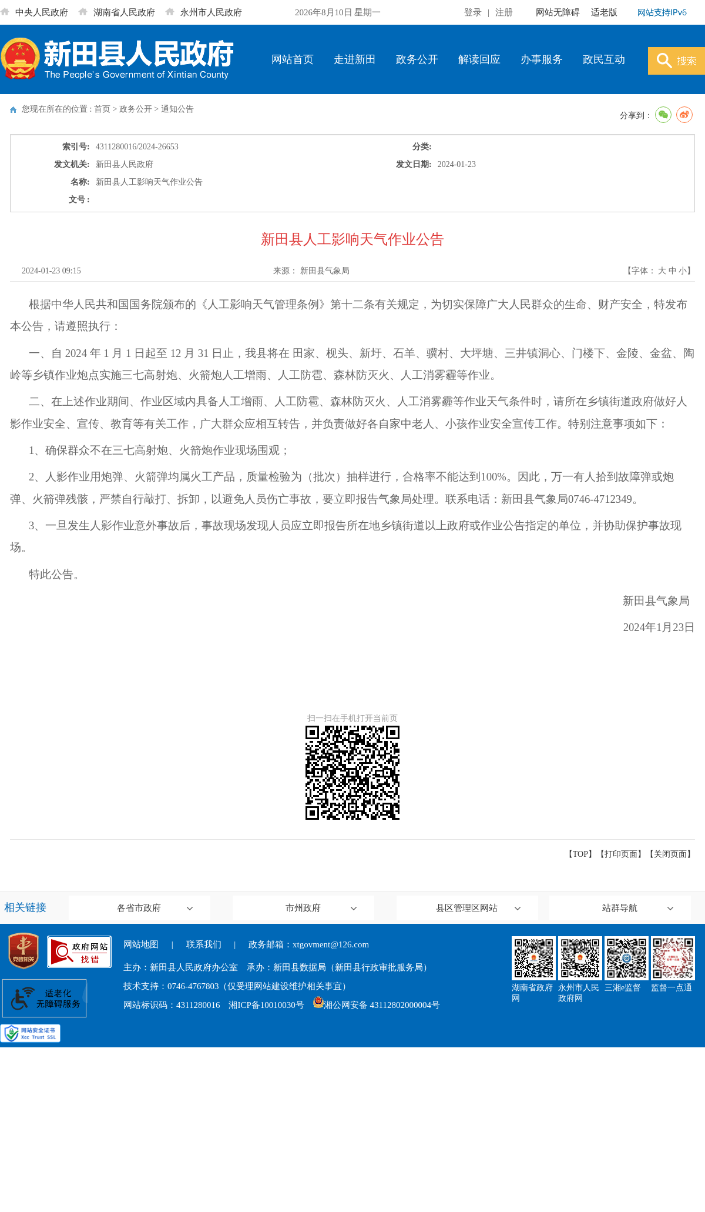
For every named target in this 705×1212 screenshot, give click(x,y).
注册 (504, 12)
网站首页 (292, 59)
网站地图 (141, 944)
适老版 (604, 12)
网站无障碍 (558, 12)
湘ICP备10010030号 (266, 1005)
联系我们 (203, 944)
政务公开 (417, 59)
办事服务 (542, 59)
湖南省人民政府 (116, 12)
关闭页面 (670, 854)
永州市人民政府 (203, 12)
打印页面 (621, 854)
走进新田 (355, 59)
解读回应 (479, 59)
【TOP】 (580, 854)
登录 (473, 12)
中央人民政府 (34, 12)
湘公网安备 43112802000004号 (376, 1005)
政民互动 (604, 59)
